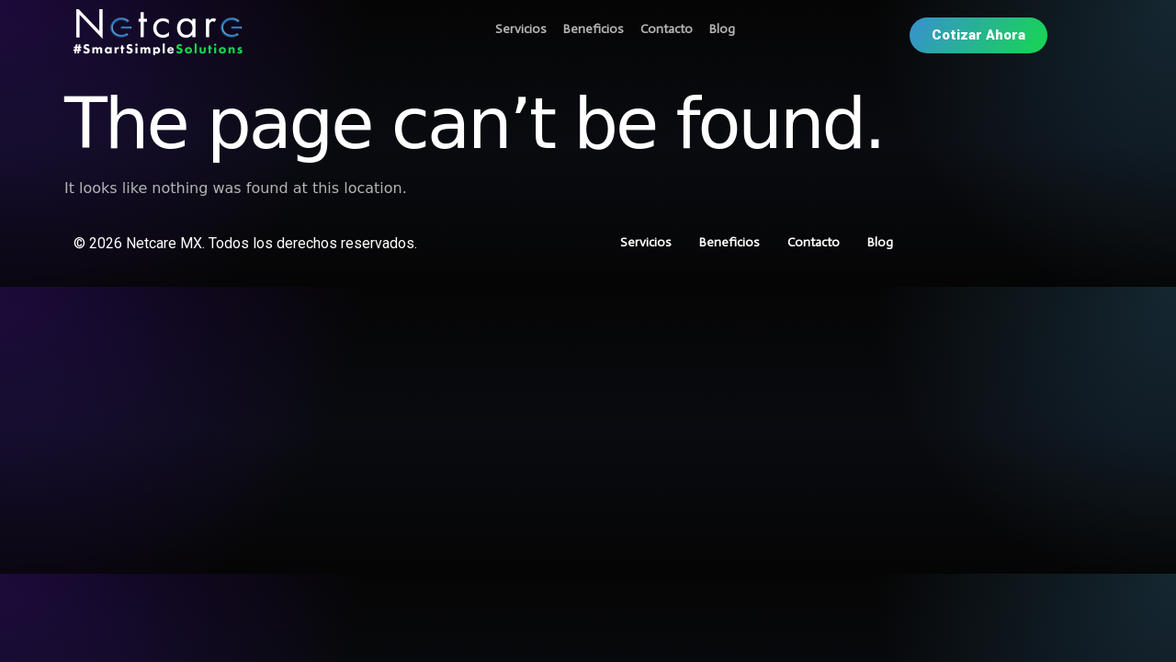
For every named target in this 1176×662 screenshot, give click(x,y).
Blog (722, 29)
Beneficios (593, 29)
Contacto (666, 29)
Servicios (521, 29)
